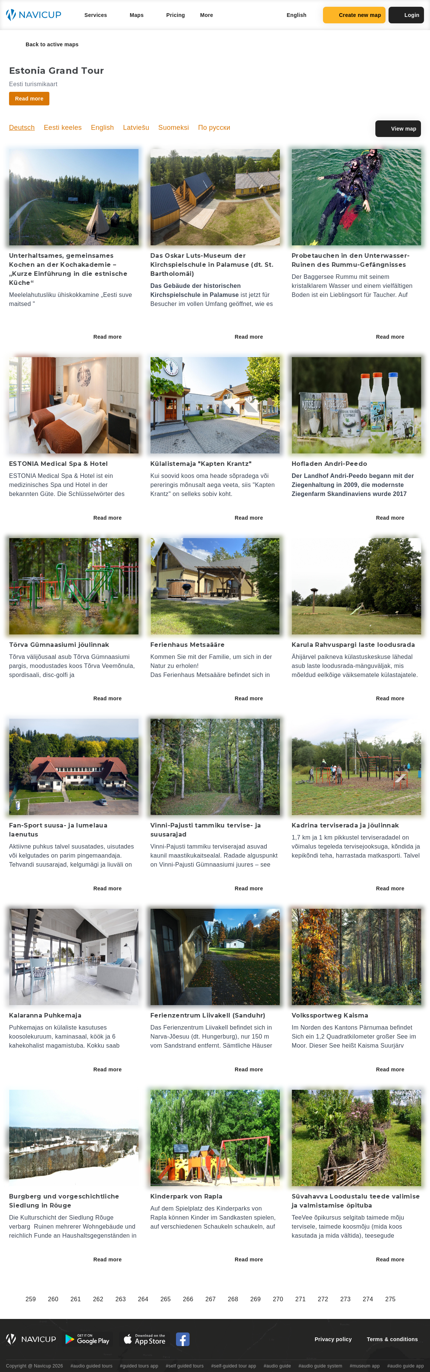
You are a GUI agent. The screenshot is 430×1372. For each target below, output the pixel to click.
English (102, 127)
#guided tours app (139, 1366)
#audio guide (277, 1366)
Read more (112, 337)
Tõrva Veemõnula (108, 666)
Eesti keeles (63, 127)
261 (75, 1299)
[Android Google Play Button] (87, 1339)
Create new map (354, 15)
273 (345, 1299)
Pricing (175, 15)
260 (53, 1299)
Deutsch (22, 127)
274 (368, 1299)
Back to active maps (47, 44)
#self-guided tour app (233, 1366)
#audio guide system (320, 1366)
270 (278, 1299)
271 (300, 1299)
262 (98, 1299)
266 (188, 1299)
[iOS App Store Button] (144, 1339)
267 (210, 1299)
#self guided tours (185, 1366)
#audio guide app (405, 1366)
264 (143, 1299)
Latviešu (136, 127)
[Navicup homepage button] (36, 15)
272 (323, 1299)
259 (31, 1299)
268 (233, 1299)
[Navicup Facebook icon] (183, 1339)
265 (166, 1299)
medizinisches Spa (35, 485)
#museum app (365, 1366)
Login (406, 15)
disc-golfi (55, 675)
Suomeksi (173, 127)
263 (120, 1299)
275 (390, 1299)
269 (255, 1299)
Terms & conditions (392, 1339)
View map (398, 128)
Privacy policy (333, 1339)
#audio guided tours (91, 1366)
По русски (214, 127)
